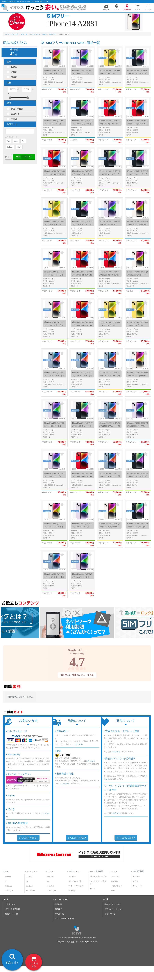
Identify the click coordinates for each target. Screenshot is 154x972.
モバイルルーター (76, 881)
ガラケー (72, 876)
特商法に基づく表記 (112, 904)
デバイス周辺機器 (95, 871)
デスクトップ (116, 886)
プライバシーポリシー (114, 909)
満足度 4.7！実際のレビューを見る (76, 675)
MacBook (114, 881)
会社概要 (58, 904)
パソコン (113, 871)
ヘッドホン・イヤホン (98, 882)
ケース (92, 889)
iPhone (5, 871)
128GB (14, 67)
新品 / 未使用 (17, 109)
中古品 (14, 119)
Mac (113, 891)
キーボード (137, 886)
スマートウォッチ (76, 886)
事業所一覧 (59, 914)
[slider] (10, 97)
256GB (14, 72)
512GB (14, 77)
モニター (136, 876)
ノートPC (115, 876)
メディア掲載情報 (12, 909)
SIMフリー (9, 891)
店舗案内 (58, 909)
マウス (135, 881)
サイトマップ (110, 914)
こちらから (78, 744)
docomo (8, 876)
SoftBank (8, 886)
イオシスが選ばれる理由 (65, 919)
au (5, 881)
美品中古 (15, 114)
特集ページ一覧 (11, 914)
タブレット (50, 871)
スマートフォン (30, 871)
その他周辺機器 (137, 871)
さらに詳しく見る (28, 838)
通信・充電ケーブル (98, 876)
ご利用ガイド (10, 904)
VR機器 (72, 891)
